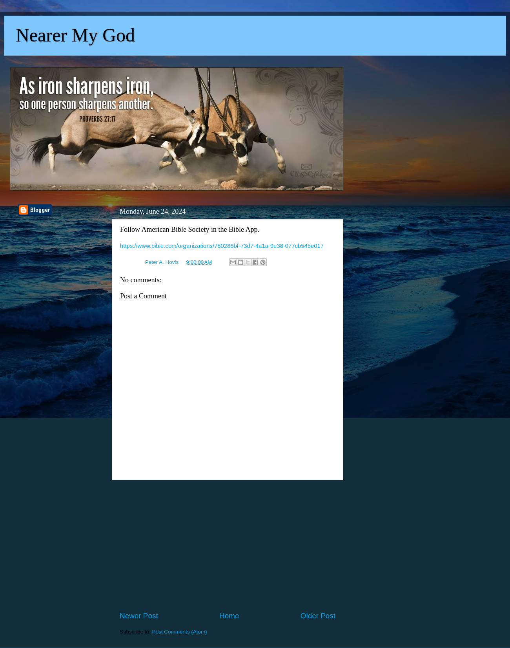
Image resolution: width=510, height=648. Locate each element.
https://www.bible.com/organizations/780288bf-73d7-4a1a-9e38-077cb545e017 (222, 246)
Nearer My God (75, 35)
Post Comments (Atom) (179, 632)
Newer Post (139, 616)
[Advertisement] (227, 545)
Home (229, 616)
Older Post (318, 616)
